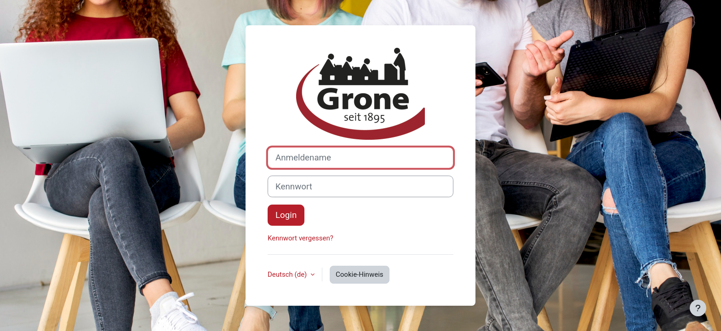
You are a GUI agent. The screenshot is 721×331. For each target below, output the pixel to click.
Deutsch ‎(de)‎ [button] (288, 274)
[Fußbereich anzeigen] (698, 308)
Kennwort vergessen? (300, 238)
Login (286, 215)
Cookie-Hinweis (359, 274)
